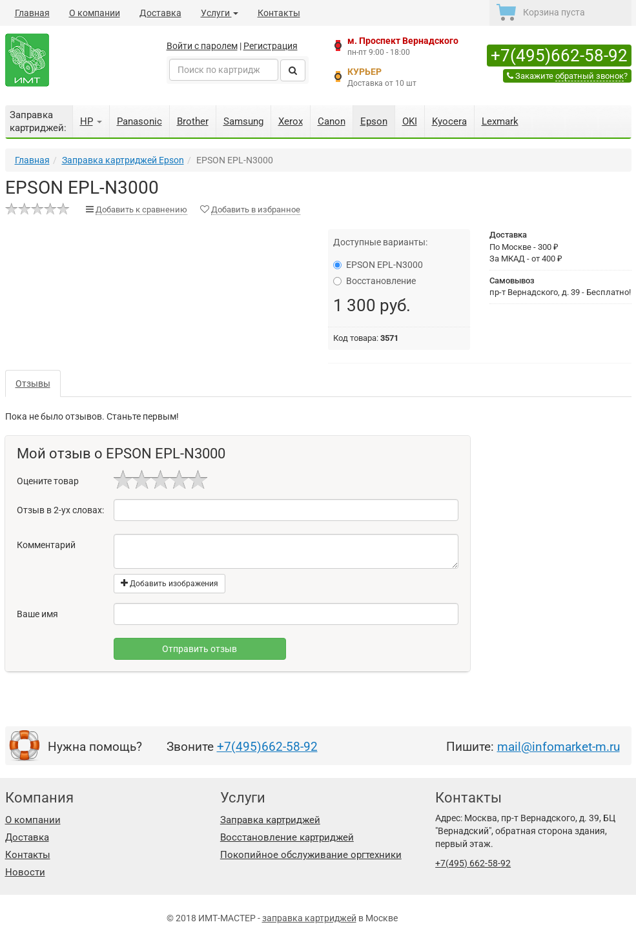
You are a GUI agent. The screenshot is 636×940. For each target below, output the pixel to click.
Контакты (279, 13)
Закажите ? (567, 76)
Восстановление (374, 281)
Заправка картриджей (270, 820)
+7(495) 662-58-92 (473, 863)
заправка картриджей (309, 918)
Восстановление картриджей (287, 837)
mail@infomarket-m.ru (558, 746)
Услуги (219, 13)
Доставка (160, 13)
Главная (32, 13)
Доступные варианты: (380, 242)
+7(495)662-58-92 (559, 55)
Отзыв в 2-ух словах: (60, 510)
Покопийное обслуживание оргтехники (311, 855)
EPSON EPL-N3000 (378, 265)
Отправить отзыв (199, 649)
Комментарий (46, 545)
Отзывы (32, 383)
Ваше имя (37, 614)
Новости (25, 872)
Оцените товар (48, 481)
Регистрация (270, 46)
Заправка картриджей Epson (123, 160)
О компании (94, 13)
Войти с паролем (202, 46)
